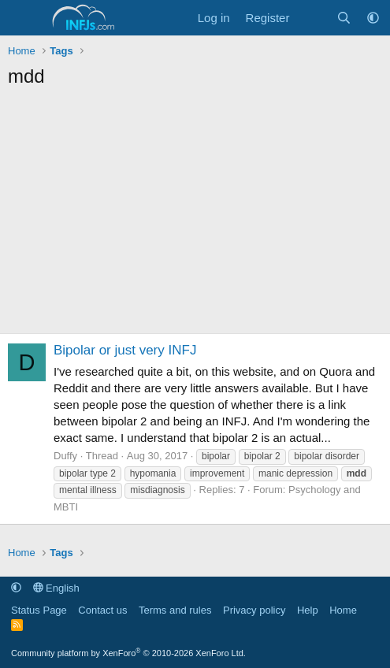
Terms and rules (175, 610)
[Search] (344, 17)
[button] (373, 17)
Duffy (65, 456)
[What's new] (312, 17)
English (56, 588)
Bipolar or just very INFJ (125, 350)
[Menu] (21, 18)
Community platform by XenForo (128, 653)
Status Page (39, 610)
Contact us (102, 610)
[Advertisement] (195, 215)
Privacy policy (254, 610)
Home (343, 610)
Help (307, 610)
